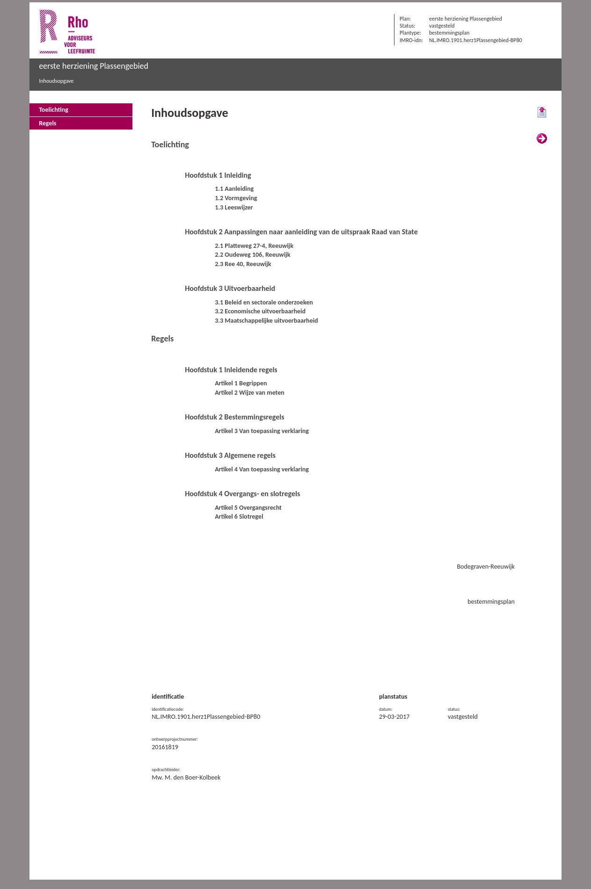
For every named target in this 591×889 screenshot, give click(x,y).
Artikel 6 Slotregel (239, 516)
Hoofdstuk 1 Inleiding (218, 175)
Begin (541, 112)
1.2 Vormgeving (236, 198)
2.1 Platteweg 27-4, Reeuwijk (254, 246)
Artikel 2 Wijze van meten (250, 393)
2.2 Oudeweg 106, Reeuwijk (252, 255)
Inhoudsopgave (56, 81)
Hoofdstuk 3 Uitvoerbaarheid (230, 288)
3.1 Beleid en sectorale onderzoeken (264, 302)
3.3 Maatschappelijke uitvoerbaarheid (266, 321)
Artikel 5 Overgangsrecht (248, 508)
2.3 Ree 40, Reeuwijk (243, 264)
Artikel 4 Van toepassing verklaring (262, 469)
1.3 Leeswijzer (234, 207)
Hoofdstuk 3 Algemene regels (230, 455)
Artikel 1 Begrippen (241, 383)
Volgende (541, 139)
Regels (47, 123)
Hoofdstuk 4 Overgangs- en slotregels (242, 493)
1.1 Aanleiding (234, 189)
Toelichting (53, 110)
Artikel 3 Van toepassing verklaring (262, 431)
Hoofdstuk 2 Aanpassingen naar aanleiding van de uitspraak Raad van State (301, 231)
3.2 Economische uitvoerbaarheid (260, 311)
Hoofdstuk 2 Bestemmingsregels (235, 416)
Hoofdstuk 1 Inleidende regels (231, 369)
